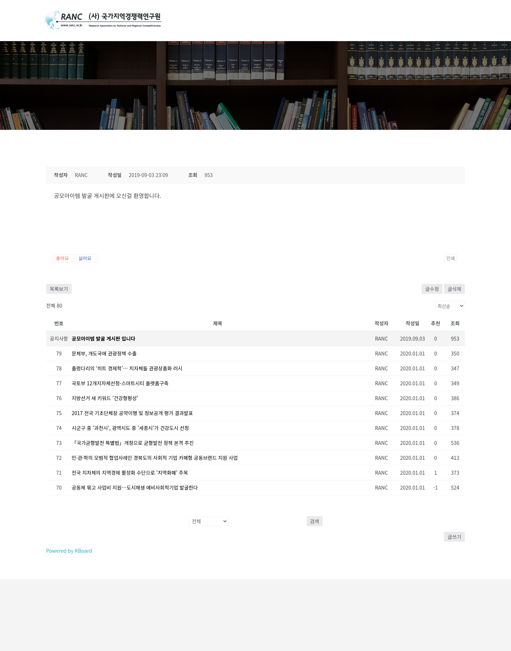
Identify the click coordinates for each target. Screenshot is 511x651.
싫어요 (86, 258)
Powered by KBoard (69, 550)
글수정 (432, 288)
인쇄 (450, 258)
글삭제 (454, 288)
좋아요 (64, 258)
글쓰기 (454, 536)
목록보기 (59, 288)
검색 (314, 521)
